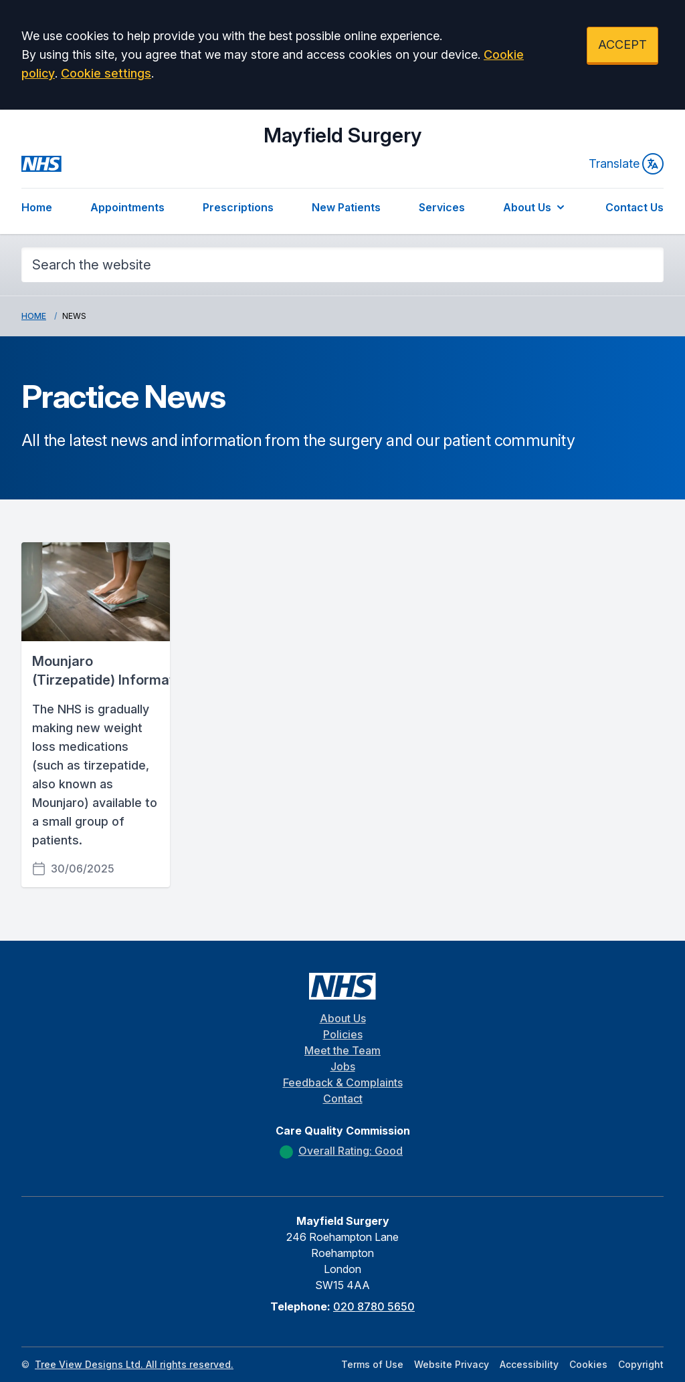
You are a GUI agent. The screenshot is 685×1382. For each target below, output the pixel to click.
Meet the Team (342, 1050)
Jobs (342, 1066)
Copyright (641, 1364)
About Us (535, 207)
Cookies (588, 1364)
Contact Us (634, 207)
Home (36, 207)
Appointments (127, 207)
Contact (343, 1098)
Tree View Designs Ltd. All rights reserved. (134, 1364)
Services (442, 207)
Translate (626, 164)
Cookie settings (106, 73)
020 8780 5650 (374, 1306)
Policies (343, 1034)
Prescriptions (238, 207)
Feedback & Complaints (343, 1082)
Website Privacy (451, 1364)
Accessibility (529, 1364)
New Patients (346, 207)
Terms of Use (372, 1364)
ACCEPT (622, 44)
